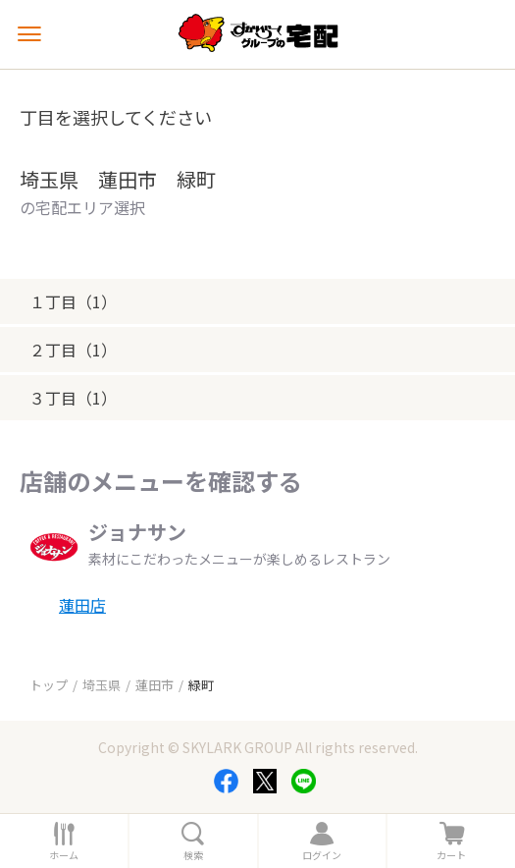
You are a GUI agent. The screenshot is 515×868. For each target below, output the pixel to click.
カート (451, 855)
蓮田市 (154, 684)
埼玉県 (101, 684)
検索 (193, 855)
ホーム (63, 855)
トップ (48, 684)
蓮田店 (82, 605)
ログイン (321, 855)
